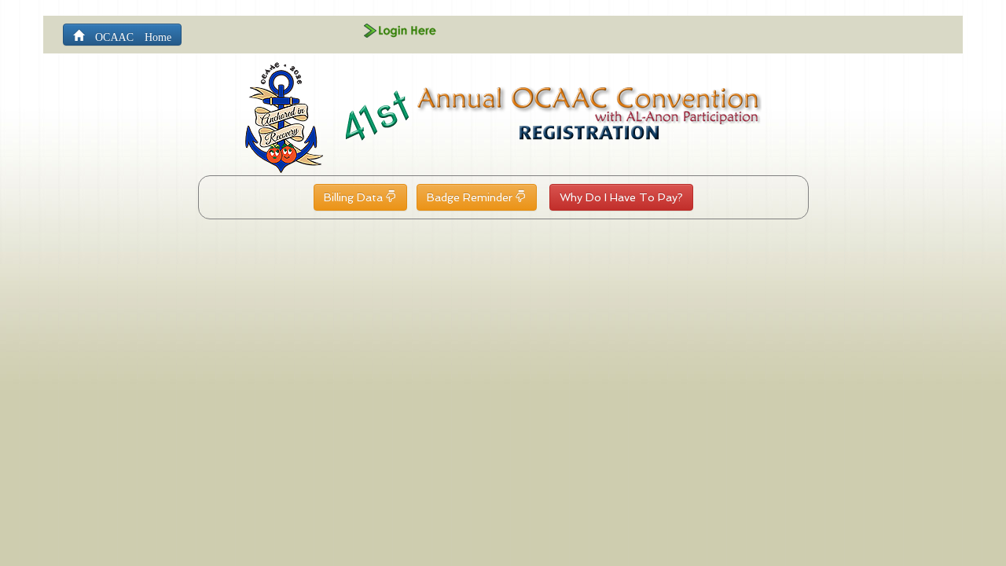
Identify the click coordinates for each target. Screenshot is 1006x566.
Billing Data (360, 197)
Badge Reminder (477, 197)
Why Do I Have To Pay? (621, 197)
